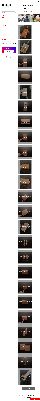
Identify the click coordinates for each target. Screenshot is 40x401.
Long (4, 23)
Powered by (28, 399)
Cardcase (4, 31)
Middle (4, 25)
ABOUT (3, 17)
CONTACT (4, 39)
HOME (3, 15)
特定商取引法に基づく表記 (30, 395)
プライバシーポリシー (21, 395)
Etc (3, 33)
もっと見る (28, 388)
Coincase (4, 29)
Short (4, 27)
